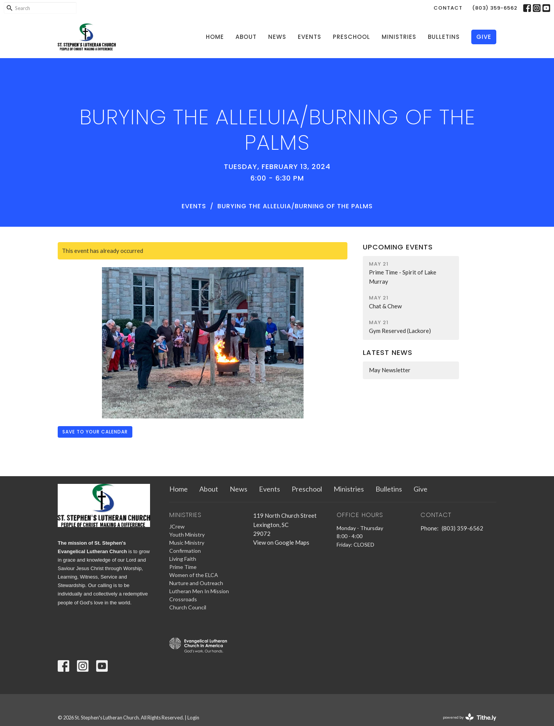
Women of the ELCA (193, 575)
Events (309, 37)
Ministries (399, 37)
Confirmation (185, 550)
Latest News (387, 352)
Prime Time (183, 567)
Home (215, 37)
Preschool (351, 37)
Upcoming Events (398, 247)
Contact (448, 8)
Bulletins (444, 37)
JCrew (177, 526)
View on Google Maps (281, 542)
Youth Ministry (187, 534)
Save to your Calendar (95, 431)
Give (483, 37)
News (277, 37)
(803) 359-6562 (494, 8)
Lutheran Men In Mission (199, 591)
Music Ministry (186, 542)
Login (193, 717)
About (246, 37)
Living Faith (182, 558)
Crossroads (183, 599)
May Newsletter (389, 369)
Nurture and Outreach (196, 583)
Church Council (187, 607)
